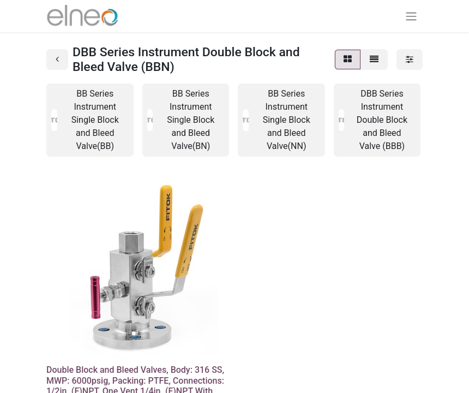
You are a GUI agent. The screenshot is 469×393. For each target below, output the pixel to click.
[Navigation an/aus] (411, 16)
